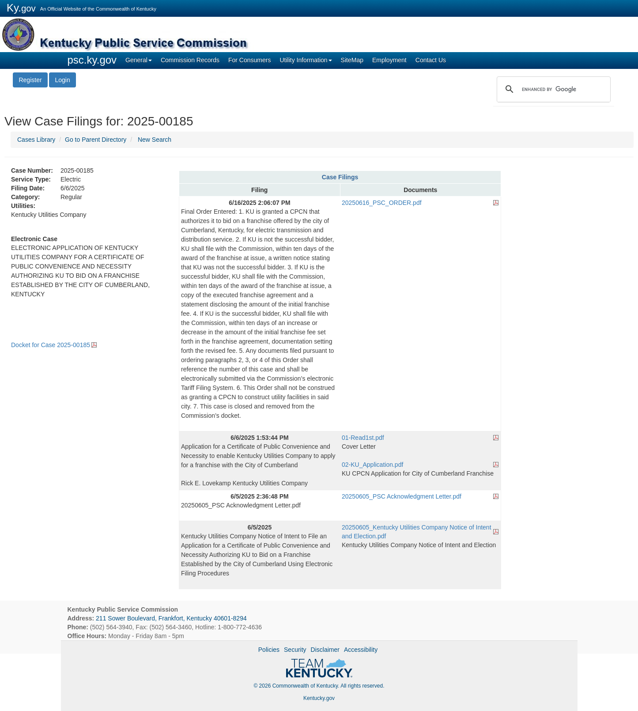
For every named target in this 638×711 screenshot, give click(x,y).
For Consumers (249, 60)
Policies (268, 649)
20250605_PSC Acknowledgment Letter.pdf (401, 496)
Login (62, 79)
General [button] (138, 60)
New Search (154, 139)
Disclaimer (325, 649)
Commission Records (190, 60)
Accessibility (361, 649)
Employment (389, 60)
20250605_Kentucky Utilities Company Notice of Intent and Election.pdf (416, 532)
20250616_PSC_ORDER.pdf (382, 202)
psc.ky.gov (92, 60)
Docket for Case (50, 344)
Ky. (21, 8)
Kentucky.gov (319, 698)
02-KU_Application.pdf (372, 464)
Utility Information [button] (305, 60)
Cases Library (36, 139)
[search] (552, 89)
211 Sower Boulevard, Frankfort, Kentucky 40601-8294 (171, 618)
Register (30, 79)
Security (295, 649)
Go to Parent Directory (95, 139)
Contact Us (430, 60)
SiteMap (352, 60)
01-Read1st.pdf (363, 437)
